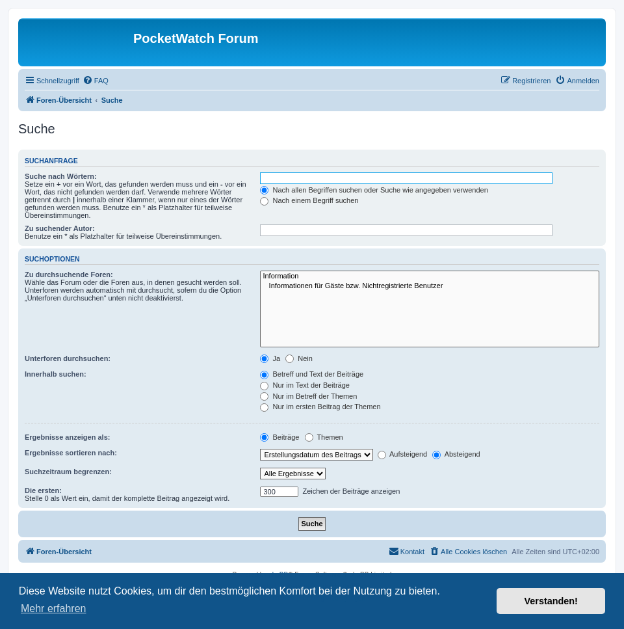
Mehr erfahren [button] (53, 608)
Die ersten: (43, 490)
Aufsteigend (403, 454)
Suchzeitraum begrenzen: (68, 471)
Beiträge (279, 437)
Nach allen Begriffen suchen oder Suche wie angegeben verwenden (374, 190)
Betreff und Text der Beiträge (311, 374)
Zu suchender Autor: (60, 228)
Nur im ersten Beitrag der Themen (320, 406)
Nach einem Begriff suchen (309, 200)
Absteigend (456, 454)
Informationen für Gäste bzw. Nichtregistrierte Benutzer (429, 286)
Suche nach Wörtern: (61, 176)
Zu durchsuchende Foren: (69, 274)
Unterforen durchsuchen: (67, 358)
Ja (270, 358)
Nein (299, 358)
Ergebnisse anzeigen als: (67, 437)
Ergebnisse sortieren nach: (71, 453)
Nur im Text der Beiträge (304, 385)
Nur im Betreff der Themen (308, 396)
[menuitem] (96, 80)
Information (429, 276)
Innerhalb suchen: (55, 374)
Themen (324, 437)
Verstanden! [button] (551, 601)
